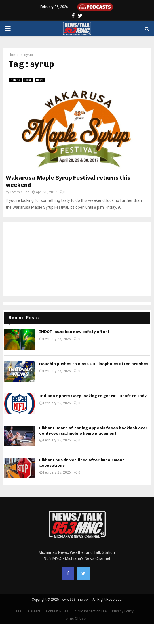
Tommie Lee (19, 192)
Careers (34, 611)
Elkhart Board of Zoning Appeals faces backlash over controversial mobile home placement (93, 430)
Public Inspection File (90, 611)
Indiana (15, 79)
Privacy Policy (123, 611)
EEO (19, 611)
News (39, 79)
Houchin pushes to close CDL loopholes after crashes (93, 363)
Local (28, 79)
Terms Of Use (75, 619)
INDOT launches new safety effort (74, 331)
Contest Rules (57, 611)
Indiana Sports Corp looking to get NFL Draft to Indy (93, 395)
